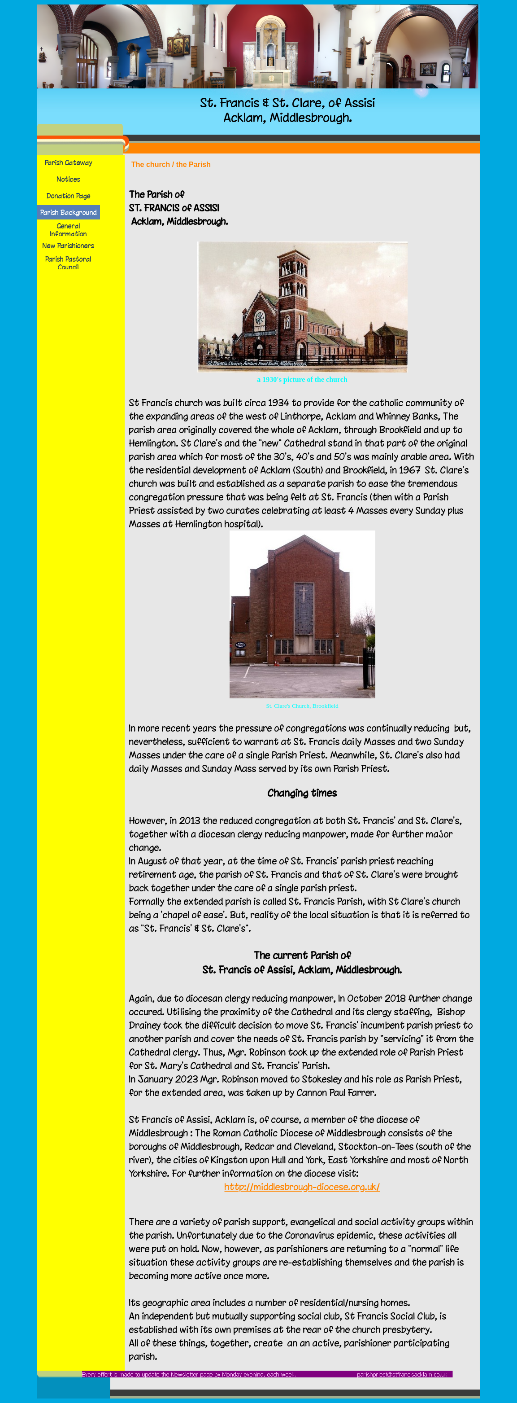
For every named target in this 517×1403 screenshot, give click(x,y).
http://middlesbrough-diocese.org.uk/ (302, 1186)
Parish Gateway (68, 162)
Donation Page (69, 196)
